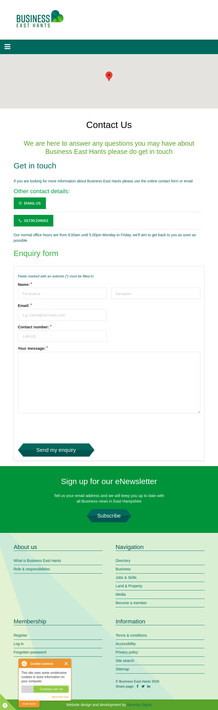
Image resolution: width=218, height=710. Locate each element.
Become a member (131, 603)
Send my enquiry (56, 450)
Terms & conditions (131, 635)
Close (66, 663)
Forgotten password (30, 652)
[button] (109, 76)
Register (20, 635)
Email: (24, 306)
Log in (19, 644)
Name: (24, 284)
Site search (125, 661)
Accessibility (126, 644)
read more (29, 703)
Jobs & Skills (126, 577)
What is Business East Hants (37, 560)
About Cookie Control (24, 663)
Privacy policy (127, 652)
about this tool (60, 696)
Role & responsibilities (32, 569)
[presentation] (58, 428)
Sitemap (122, 669)
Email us (29, 203)
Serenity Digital (139, 705)
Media (121, 594)
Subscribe (109, 515)
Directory (123, 560)
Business (123, 569)
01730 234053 (33, 220)
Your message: (32, 348)
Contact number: (33, 327)
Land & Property (129, 586)
